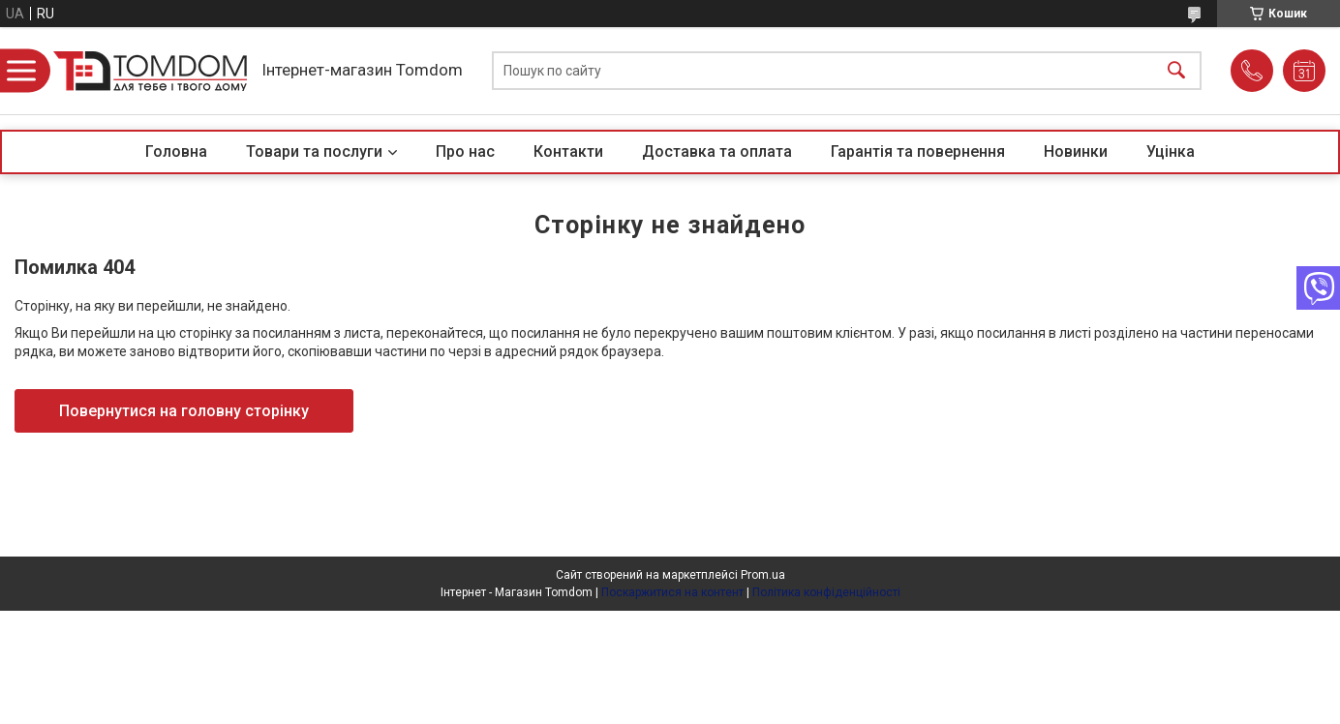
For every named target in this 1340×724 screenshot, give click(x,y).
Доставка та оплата (717, 151)
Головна (176, 151)
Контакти (568, 151)
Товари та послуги (314, 151)
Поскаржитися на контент (672, 592)
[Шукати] (1176, 71)
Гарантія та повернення (918, 151)
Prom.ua (763, 575)
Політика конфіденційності (826, 592)
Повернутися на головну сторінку (184, 411)
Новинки (1076, 151)
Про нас (465, 151)
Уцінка (1170, 151)
